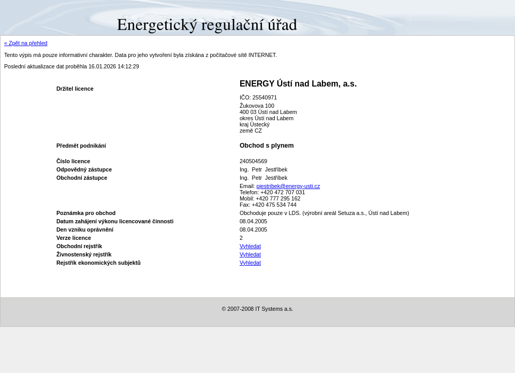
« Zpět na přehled (26, 43)
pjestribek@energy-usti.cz (288, 186)
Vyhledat (250, 246)
